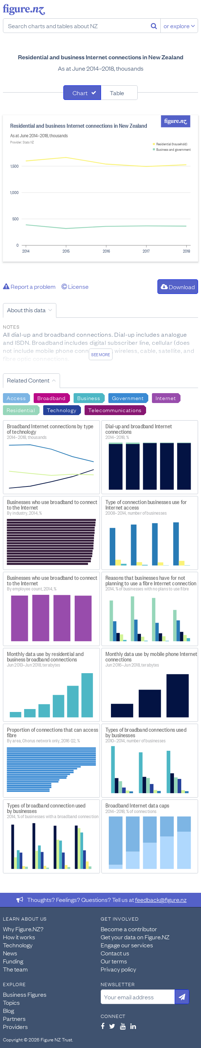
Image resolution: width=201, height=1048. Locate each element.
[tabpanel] (100, 188)
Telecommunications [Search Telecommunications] (115, 410)
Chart (80, 93)
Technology (18, 945)
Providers (15, 1026)
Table (117, 93)
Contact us (115, 953)
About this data (26, 310)
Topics (11, 1002)
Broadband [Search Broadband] (51, 398)
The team (15, 969)
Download (178, 287)
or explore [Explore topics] (179, 26)
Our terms (114, 961)
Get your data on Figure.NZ (135, 937)
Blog (8, 1010)
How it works (19, 937)
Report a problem (29, 286)
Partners (14, 1018)
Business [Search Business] (88, 398)
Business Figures (24, 994)
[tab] (82, 92)
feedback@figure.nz (161, 899)
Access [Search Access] (16, 398)
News (10, 953)
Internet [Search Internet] (166, 398)
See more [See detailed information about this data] (100, 354)
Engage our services (127, 945)
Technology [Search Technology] (62, 410)
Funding (13, 961)
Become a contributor (129, 929)
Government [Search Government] (128, 398)
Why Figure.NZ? (23, 929)
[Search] (154, 25)
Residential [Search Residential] (21, 410)
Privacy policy (118, 969)
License (75, 286)
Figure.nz (24, 9)
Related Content (28, 380)
